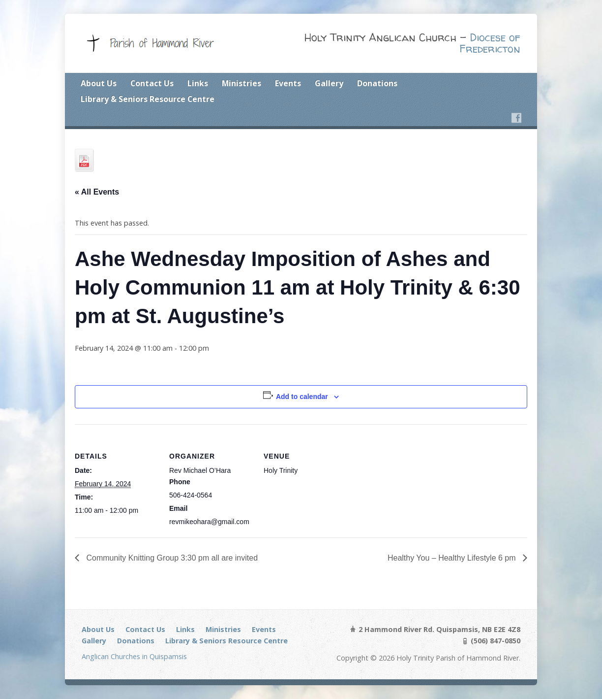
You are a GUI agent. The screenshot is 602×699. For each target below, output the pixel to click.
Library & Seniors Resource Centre (147, 99)
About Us (99, 83)
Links (197, 83)
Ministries (241, 83)
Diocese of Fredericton (489, 43)
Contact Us (152, 83)
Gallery (329, 83)
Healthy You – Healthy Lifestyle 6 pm (453, 558)
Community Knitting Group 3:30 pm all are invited (171, 558)
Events (288, 83)
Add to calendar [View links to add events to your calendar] (302, 396)
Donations (377, 83)
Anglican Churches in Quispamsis (134, 656)
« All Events (97, 192)
